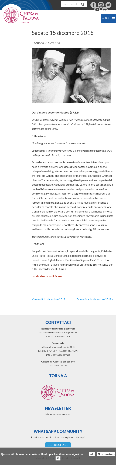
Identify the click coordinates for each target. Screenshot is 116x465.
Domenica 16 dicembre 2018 (95, 299)
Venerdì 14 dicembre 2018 (48, 299)
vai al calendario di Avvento (48, 276)
